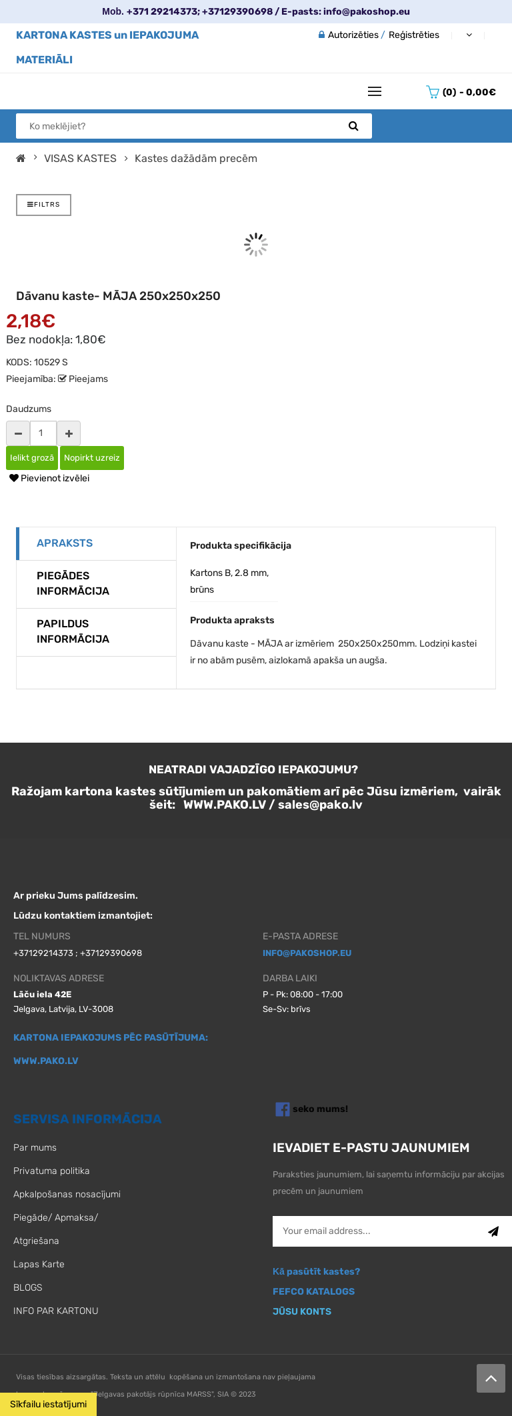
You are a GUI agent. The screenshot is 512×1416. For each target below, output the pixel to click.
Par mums (35, 1147)
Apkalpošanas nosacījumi (67, 1194)
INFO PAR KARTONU (56, 1311)
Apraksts (65, 543)
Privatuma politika (51, 1171)
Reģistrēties (414, 35)
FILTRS (43, 205)
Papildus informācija (73, 631)
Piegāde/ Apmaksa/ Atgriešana (55, 1229)
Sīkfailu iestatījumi (48, 1404)
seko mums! (320, 1108)
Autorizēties (353, 35)
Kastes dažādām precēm (196, 158)
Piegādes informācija (73, 583)
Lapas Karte (39, 1264)
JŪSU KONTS (302, 1311)
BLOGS (27, 1287)
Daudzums (28, 409)
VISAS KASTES (80, 158)
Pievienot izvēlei (49, 478)
